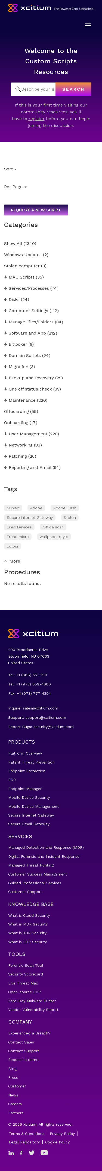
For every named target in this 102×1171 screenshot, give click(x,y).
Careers (15, 1104)
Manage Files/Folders (29, 322)
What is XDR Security (27, 933)
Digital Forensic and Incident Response (43, 856)
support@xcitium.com (46, 717)
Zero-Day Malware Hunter (32, 1001)
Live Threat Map (23, 983)
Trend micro (18, 536)
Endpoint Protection (26, 771)
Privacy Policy (62, 1133)
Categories (21, 225)
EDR (12, 779)
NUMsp (13, 508)
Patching (15, 456)
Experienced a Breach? (29, 1033)
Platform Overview (25, 753)
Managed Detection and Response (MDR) (46, 847)
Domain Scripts (22, 355)
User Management (25, 434)
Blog (12, 1068)
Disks (12, 299)
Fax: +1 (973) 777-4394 (29, 693)
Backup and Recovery (29, 378)
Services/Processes (26, 288)
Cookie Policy (57, 1142)
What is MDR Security (28, 924)
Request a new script (36, 210)
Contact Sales (21, 1042)
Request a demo (23, 1059)
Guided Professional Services (34, 883)
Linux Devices (19, 527)
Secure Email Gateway (29, 824)
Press (13, 1077)
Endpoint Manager (25, 788)
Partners (15, 1113)
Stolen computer (22, 266)
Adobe (36, 508)
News (13, 1095)
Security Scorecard (25, 974)
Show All (13, 243)
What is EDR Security (27, 942)
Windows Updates (23, 255)
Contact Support (23, 1051)
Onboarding (16, 423)
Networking (18, 445)
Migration (16, 367)
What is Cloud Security (29, 915)
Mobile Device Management (33, 806)
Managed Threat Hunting (31, 865)
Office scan (53, 527)
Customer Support (25, 891)
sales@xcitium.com (40, 708)
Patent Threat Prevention (31, 762)
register (37, 118)
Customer (17, 1086)
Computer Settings (26, 311)
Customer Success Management (37, 874)
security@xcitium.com (53, 727)
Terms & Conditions (26, 1133)
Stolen (70, 517)
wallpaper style (54, 536)
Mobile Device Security (29, 797)
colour (12, 546)
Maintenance (20, 400)
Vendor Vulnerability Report (33, 1009)
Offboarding (16, 411)
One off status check (28, 389)
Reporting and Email (27, 467)
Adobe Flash (64, 508)
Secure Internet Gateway (30, 517)
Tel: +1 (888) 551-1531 (27, 675)
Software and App (25, 333)
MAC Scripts (19, 277)
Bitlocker (15, 344)
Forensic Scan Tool (25, 965)
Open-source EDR (24, 992)
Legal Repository (24, 1142)
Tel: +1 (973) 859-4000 (29, 684)
